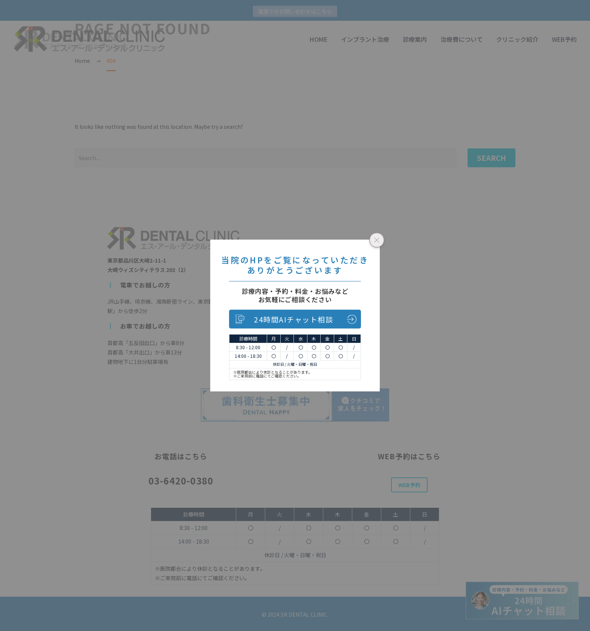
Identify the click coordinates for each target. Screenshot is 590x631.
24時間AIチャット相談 (293, 319)
